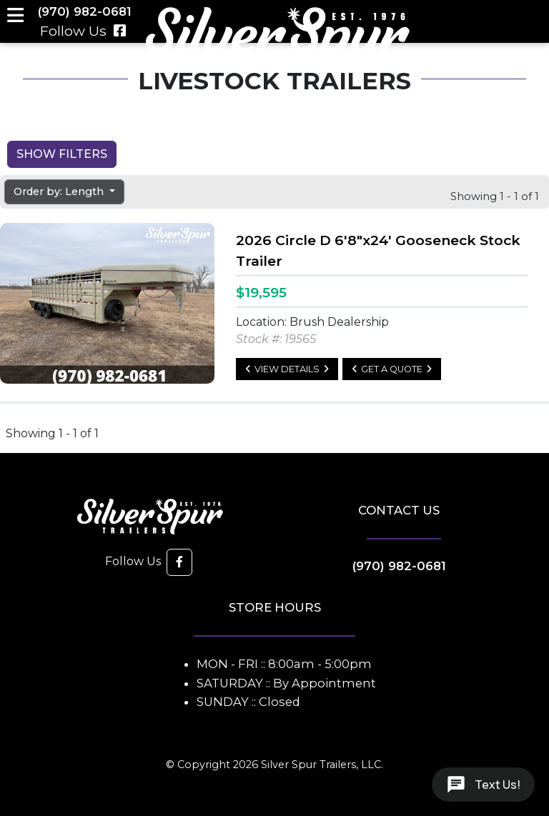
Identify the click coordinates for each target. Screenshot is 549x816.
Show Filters (61, 154)
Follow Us (83, 30)
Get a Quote (391, 369)
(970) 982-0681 (399, 566)
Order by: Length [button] (60, 191)
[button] (179, 562)
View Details (287, 369)
